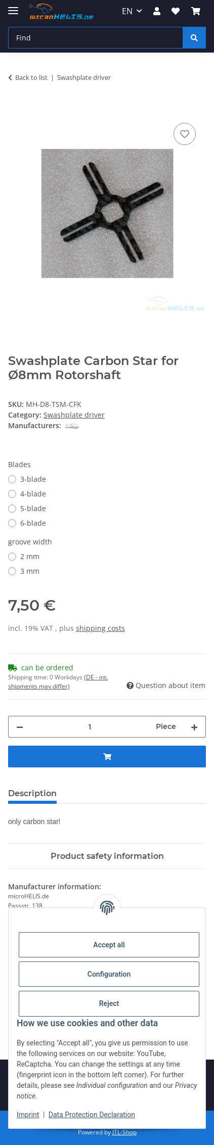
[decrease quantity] (20, 726)
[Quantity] (89, 726)
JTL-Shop (124, 1132)
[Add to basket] (16, 109)
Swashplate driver (74, 415)
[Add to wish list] (185, 134)
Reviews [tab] (90, 793)
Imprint (28, 1115)
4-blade (33, 493)
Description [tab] (32, 793)
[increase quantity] (194, 726)
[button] (157, 11)
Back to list (31, 77)
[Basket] (196, 11)
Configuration (109, 974)
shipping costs (100, 628)
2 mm (29, 556)
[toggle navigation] (13, 6)
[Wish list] (175, 11)
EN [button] (127, 11)
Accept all (108, 945)
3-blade (33, 479)
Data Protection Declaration (92, 1115)
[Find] (95, 38)
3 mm (29, 571)
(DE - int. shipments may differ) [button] (58, 682)
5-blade (33, 508)
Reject (109, 1003)
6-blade (33, 523)
